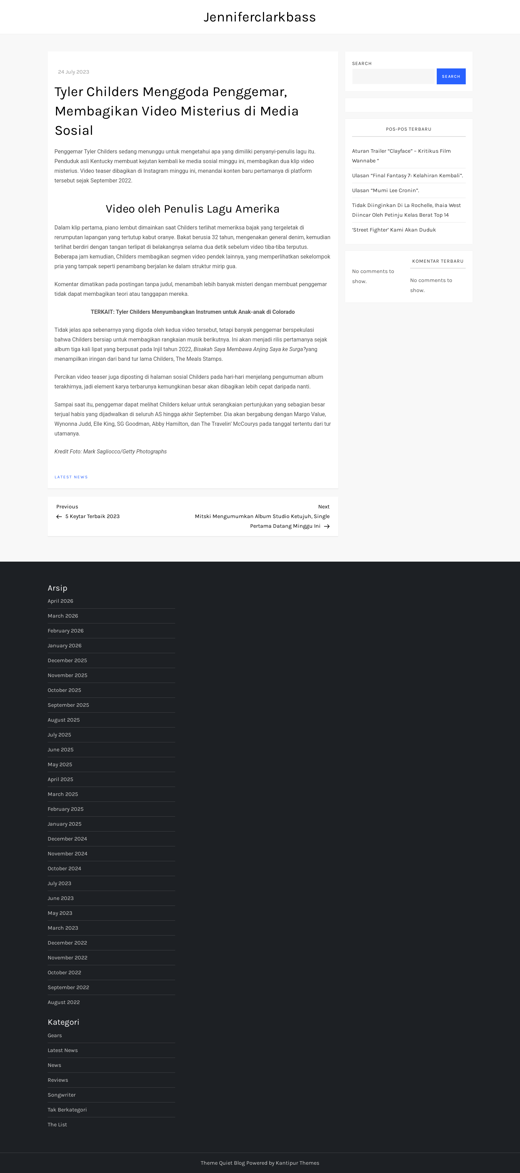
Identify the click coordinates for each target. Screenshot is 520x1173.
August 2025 (64, 719)
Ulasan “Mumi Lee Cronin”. (385, 190)
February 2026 (66, 630)
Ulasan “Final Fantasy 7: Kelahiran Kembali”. (407, 175)
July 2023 (59, 883)
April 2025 (60, 779)
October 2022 (64, 972)
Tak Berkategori (67, 1109)
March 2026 (63, 615)
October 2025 (64, 690)
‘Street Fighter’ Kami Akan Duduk (394, 229)
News (54, 1065)
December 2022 (67, 942)
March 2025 (63, 794)
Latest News (71, 477)
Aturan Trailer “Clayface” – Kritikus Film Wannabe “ (401, 156)
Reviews (58, 1080)
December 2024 (67, 838)
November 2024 (67, 853)
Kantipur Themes (297, 1163)
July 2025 (59, 734)
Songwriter (62, 1094)
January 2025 (65, 823)
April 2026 (60, 601)
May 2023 (60, 913)
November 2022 (67, 957)
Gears (55, 1035)
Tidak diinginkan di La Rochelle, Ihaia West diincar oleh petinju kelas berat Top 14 (406, 210)
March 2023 (63, 928)
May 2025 (60, 764)
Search (362, 63)
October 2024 (64, 868)
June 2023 (61, 898)
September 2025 (68, 705)
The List (57, 1124)
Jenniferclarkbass (260, 17)
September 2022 (68, 987)
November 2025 (67, 675)
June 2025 (61, 749)
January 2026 (65, 645)
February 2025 (66, 809)
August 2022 (64, 1002)
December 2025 (67, 660)
